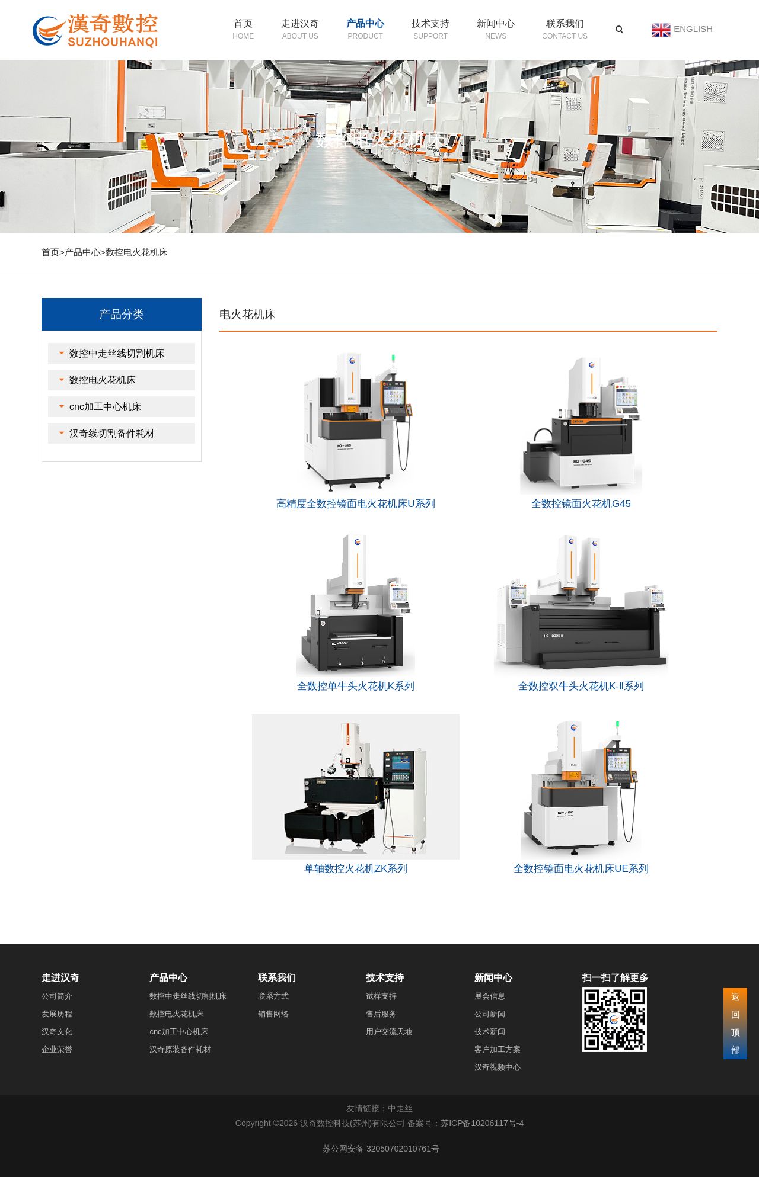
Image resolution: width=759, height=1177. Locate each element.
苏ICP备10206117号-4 (482, 1123)
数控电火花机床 (137, 252)
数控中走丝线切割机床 (116, 353)
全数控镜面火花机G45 (581, 503)
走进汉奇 (300, 23)
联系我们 (565, 23)
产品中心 (365, 23)
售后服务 (381, 1013)
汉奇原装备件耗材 (180, 1049)
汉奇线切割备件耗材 (112, 433)
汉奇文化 (57, 1031)
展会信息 (489, 996)
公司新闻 (489, 1013)
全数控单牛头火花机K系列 (355, 686)
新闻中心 (496, 23)
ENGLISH (693, 29)
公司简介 (57, 996)
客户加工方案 (497, 1049)
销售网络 (273, 1013)
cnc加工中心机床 (105, 407)
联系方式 (273, 996)
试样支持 (381, 996)
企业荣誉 (57, 1049)
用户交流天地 (389, 1031)
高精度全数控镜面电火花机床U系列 (355, 503)
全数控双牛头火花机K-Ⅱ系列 (581, 686)
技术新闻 (489, 1031)
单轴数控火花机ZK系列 (356, 868)
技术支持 (430, 23)
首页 (243, 23)
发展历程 (57, 1013)
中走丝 (400, 1108)
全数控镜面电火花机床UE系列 (581, 868)
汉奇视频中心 (497, 1067)
